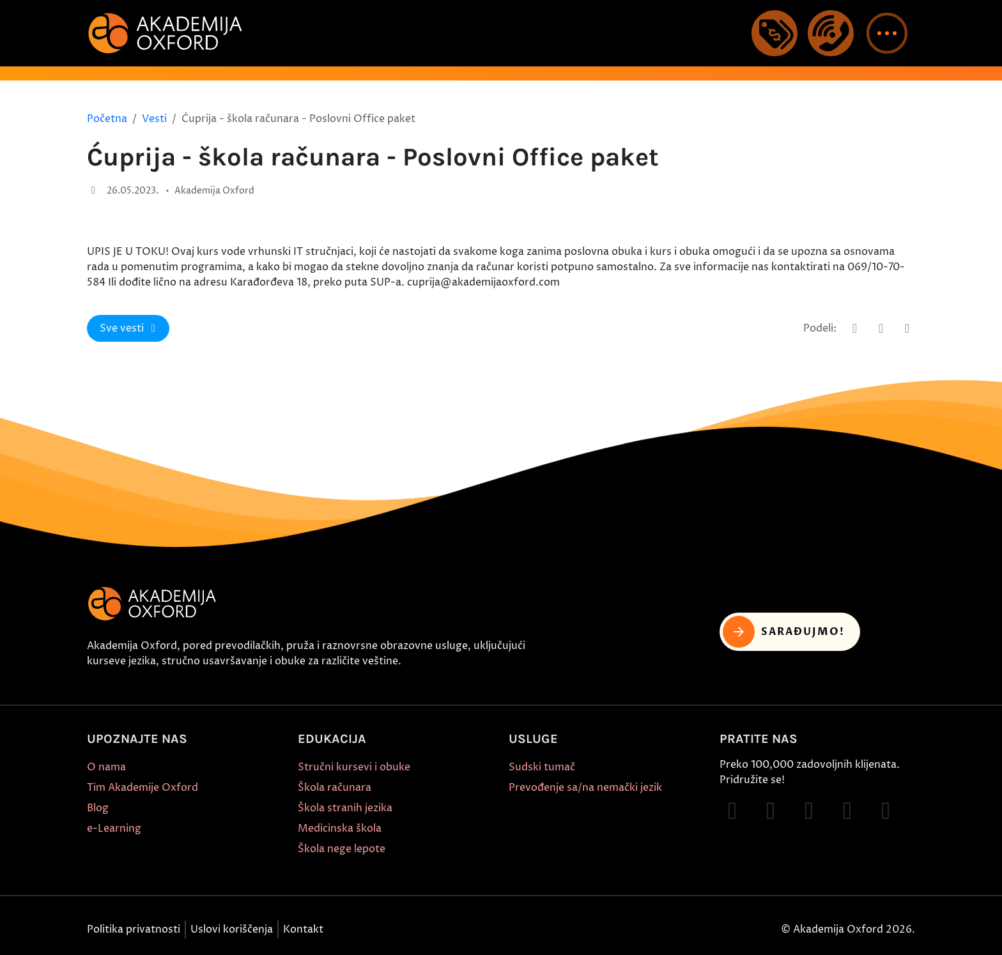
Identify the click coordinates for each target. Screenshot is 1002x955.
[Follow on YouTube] (847, 810)
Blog (98, 808)
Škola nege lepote (341, 849)
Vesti (154, 119)
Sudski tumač (542, 767)
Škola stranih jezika (345, 808)
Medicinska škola (340, 828)
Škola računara (334, 788)
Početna (107, 119)
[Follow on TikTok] (809, 810)
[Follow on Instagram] (770, 810)
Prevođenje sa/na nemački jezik (585, 788)
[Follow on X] (885, 810)
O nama (106, 767)
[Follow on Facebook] (732, 810)
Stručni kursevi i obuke (354, 767)
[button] (887, 33)
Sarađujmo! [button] (784, 632)
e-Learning (114, 828)
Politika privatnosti (133, 929)
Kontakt (303, 929)
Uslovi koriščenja (231, 929)
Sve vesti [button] (130, 328)
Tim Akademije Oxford (142, 788)
